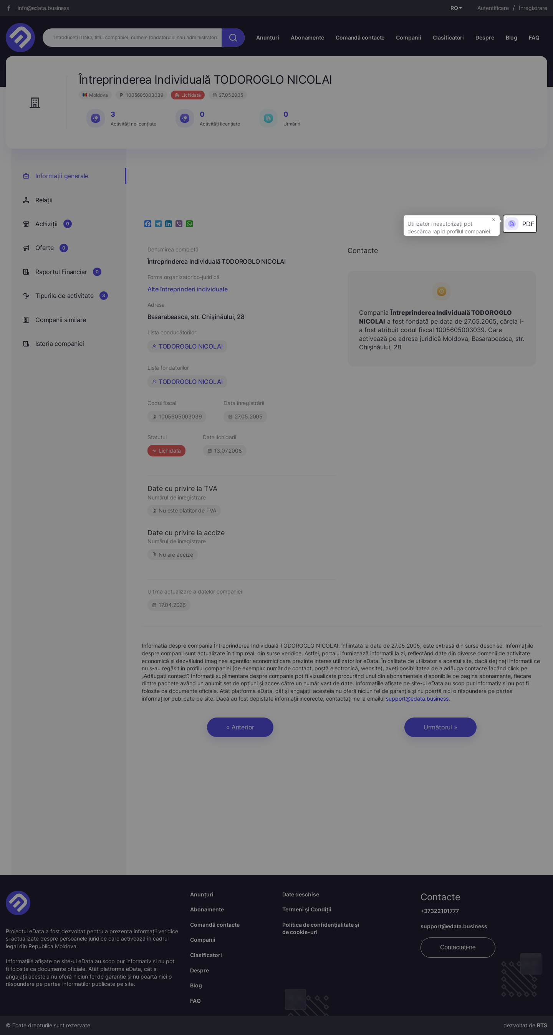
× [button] (494, 219)
